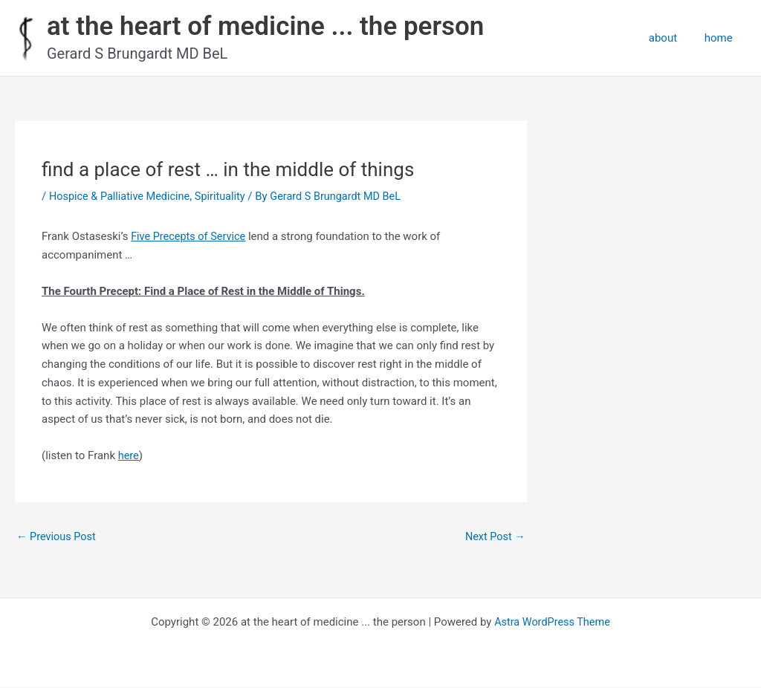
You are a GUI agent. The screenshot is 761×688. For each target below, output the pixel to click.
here (129, 455)
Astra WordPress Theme (552, 622)
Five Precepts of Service (190, 236)
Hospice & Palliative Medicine (122, 196)
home (721, 38)
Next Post (494, 537)
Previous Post (57, 537)
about (670, 38)
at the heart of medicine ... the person (265, 26)
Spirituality (226, 196)
